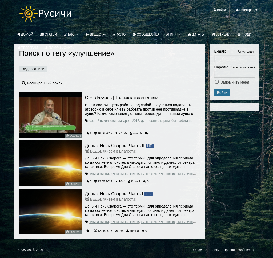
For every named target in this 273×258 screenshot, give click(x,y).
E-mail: (220, 51)
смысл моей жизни (190, 174)
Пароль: (221, 67)
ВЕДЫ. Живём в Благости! (113, 151)
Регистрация (246, 51)
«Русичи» (25, 250)
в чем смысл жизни (125, 174)
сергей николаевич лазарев (109, 121)
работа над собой (191, 121)
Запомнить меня (234, 82)
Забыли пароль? (243, 67)
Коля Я (137, 133)
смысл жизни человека (158, 174)
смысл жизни (99, 174)
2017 (135, 121)
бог (173, 121)
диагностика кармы (155, 121)
